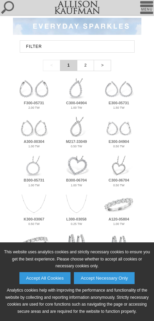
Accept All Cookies (45, 278)
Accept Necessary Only (104, 278)
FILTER (34, 46)
